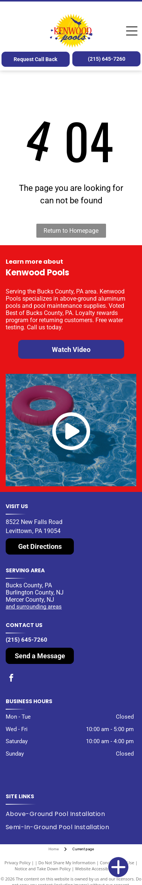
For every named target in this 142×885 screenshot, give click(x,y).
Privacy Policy (18, 862)
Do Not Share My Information (66, 862)
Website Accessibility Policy (101, 868)
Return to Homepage (71, 230)
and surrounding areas (34, 606)
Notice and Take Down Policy (43, 868)
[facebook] (11, 678)
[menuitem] (58, 814)
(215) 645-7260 (26, 639)
